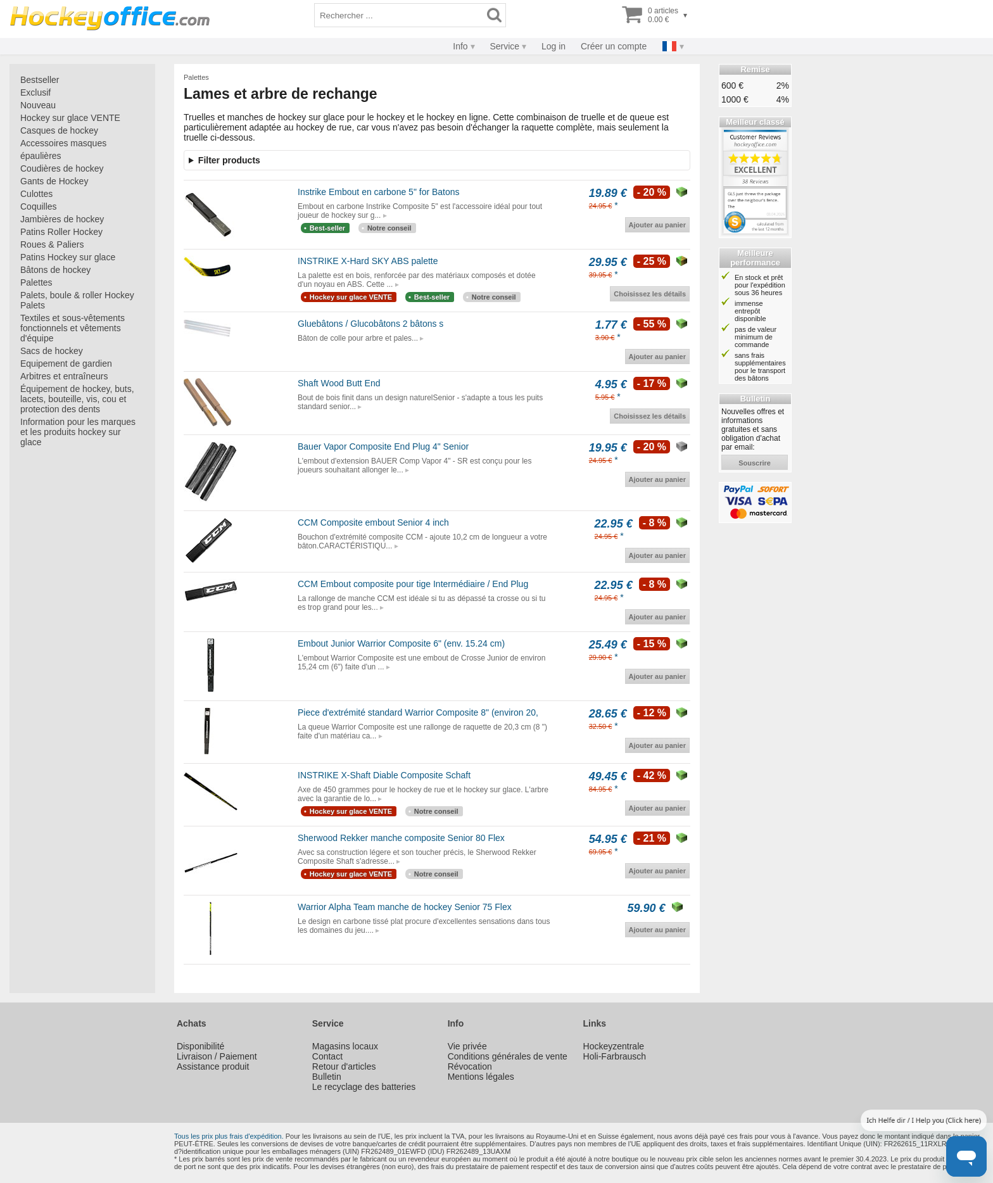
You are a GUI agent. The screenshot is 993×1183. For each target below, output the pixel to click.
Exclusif (35, 92)
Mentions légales (481, 1077)
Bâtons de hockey (55, 270)
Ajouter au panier (657, 225)
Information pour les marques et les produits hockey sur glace (78, 432)
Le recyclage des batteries (363, 1087)
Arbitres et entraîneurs (64, 376)
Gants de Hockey (54, 181)
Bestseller (39, 80)
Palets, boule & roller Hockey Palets (77, 300)
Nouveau (38, 105)
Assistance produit (213, 1066)
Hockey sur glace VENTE (70, 118)
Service (504, 46)
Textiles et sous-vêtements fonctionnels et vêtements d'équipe (72, 328)
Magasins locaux (345, 1046)
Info (460, 46)
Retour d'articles (344, 1066)
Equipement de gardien (66, 363)
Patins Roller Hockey (61, 232)
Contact (327, 1056)
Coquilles (38, 206)
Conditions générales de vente (507, 1056)
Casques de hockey (59, 130)
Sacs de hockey (51, 351)
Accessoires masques (63, 143)
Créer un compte (614, 46)
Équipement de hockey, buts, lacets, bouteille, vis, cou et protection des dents (77, 399)
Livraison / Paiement (217, 1056)
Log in (553, 46)
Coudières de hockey (62, 168)
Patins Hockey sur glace (67, 257)
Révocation (470, 1066)
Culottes (36, 194)
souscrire (754, 463)
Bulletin (326, 1077)
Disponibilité (200, 1046)
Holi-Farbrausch (615, 1056)
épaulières (40, 156)
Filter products (229, 160)
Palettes (36, 282)
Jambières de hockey (62, 219)
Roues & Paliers (52, 244)
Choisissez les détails (650, 294)
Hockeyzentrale (614, 1046)
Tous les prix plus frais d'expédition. (229, 1136)
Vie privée (467, 1046)
